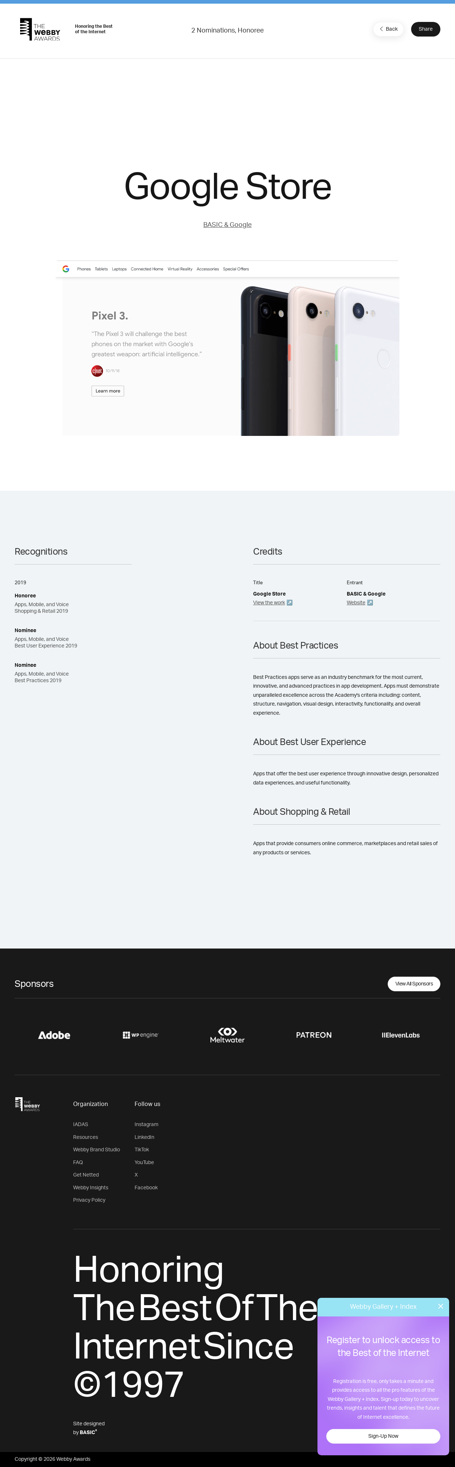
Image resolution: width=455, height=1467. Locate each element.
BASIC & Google (227, 225)
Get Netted (86, 1175)
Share (426, 29)
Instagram (146, 1124)
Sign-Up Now (383, 1436)
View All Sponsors (414, 984)
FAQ (78, 1162)
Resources (85, 1137)
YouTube (144, 1162)
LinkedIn (144, 1137)
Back (388, 29)
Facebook (146, 1187)
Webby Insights (90, 1187)
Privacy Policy (89, 1200)
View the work (269, 602)
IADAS (80, 1124)
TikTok (142, 1149)
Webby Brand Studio (96, 1149)
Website (356, 602)
